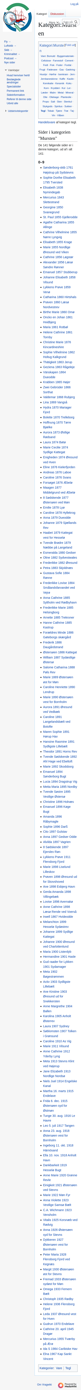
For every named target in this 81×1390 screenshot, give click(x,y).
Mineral (69, 92)
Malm (53, 92)
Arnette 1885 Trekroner (58, 617)
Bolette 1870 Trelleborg (58, 417)
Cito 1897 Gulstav (55, 831)
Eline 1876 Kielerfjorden (59, 467)
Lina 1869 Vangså (55, 402)
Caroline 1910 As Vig (57, 1041)
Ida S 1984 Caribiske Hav (60, 1348)
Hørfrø (52, 74)
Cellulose (46, 60)
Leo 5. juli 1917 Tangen (58, 1125)
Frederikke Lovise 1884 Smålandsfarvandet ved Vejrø (59, 587)
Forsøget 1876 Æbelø (57, 482)
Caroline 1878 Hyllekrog (59, 512)
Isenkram (63, 74)
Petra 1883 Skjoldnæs (58, 568)
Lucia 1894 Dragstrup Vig (60, 781)
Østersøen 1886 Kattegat (60, 652)
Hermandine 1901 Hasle (59, 956)
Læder (44, 92)
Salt (53, 101)
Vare (43, 56)
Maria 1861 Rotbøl (55, 327)
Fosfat (68, 65)
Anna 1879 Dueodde (57, 517)
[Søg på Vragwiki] (70, 22)
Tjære (59, 111)
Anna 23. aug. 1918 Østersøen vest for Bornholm (56, 1135)
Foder (59, 65)
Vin (53, 115)
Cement (69, 60)
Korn (46, 88)
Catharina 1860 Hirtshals (59, 297)
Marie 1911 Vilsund (56, 1046)
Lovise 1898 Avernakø (58, 901)
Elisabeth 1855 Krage (57, 242)
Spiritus (58, 106)
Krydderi (55, 88)
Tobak (51, 111)
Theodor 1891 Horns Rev (60, 751)
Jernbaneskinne (49, 79)
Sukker (68, 106)
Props (46, 101)
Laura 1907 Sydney (56, 1026)
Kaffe (62, 79)
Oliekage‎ (54, 97)
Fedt (45, 65)
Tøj (72, 111)
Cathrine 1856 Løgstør (58, 257)
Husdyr (43, 74)
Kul (63, 88)
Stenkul (68, 101)
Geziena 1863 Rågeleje (59, 367)
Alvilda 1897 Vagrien (56, 842)
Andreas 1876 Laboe (57, 472)
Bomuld (51, 56)
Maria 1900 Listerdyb (57, 951)
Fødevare (52, 69)
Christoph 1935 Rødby (58, 1299)
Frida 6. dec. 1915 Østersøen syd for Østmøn (55, 1105)
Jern (72, 74)
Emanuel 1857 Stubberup (60, 272)
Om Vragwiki (44, 1384)
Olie (45, 97)
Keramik (59, 83)
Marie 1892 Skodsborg (58, 766)
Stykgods (47, 106)
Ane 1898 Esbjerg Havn (59, 886)
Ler (69, 88)
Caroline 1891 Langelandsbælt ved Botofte (56, 721)
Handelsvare (46, 122)
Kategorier (47, 1368)
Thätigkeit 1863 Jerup (57, 362)
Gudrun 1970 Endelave (58, 1324)
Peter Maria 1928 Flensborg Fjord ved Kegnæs (56, 1259)
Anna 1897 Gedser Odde (60, 836)
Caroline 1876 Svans (57, 477)
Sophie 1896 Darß (55, 826)
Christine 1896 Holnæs (58, 801)
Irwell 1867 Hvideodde (58, 916)
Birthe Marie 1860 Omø (59, 312)
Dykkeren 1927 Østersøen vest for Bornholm (55, 1244)
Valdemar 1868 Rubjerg (59, 397)
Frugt (42, 69)
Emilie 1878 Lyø (54, 507)
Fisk (52, 65)
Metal (61, 92)
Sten (59, 101)
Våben (60, 115)
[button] (13, 70)
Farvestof (58, 60)
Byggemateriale (65, 56)
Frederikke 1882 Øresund (60, 562)
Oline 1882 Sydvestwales (60, 557)
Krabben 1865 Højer (56, 382)
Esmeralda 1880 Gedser (59, 552)
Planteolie (66, 97)
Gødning (70, 69)
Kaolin (70, 79)
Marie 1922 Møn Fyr (56, 1195)
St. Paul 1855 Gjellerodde (60, 217)
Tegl (43, 111)
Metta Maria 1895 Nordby (60, 786)
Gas (61, 69)
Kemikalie (48, 83)
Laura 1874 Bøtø (54, 442)
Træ (66, 111)
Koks (68, 83)
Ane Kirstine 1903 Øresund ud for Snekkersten (55, 996)
